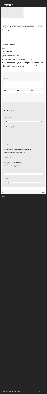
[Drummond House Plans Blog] (8, 5)
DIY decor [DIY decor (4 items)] (14, 61)
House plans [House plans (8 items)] (38, 62)
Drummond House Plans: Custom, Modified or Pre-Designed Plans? (14, 150)
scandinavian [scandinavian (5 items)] (42, 65)
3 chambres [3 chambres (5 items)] (3, 59)
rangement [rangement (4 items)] (29, 65)
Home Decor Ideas (33, 5)
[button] (4, 110)
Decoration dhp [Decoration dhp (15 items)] (6, 61)
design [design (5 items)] (12, 61)
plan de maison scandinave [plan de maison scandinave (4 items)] (25, 65)
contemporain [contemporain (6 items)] (22, 59)
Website (32, 90)
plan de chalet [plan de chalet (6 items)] (11, 65)
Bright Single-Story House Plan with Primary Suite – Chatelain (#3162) (14, 152)
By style (26, 5)
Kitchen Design (6, 44)
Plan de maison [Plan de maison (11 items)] (18, 65)
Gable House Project (19, 5)
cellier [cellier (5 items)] (16, 59)
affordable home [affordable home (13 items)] (10, 59)
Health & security (10, 55)
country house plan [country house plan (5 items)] (31, 59)
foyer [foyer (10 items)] (31, 61)
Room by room (14, 55)
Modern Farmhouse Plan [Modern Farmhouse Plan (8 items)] (24, 63)
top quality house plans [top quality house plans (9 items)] (12, 66)
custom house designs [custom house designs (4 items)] (36, 59)
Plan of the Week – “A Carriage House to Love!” (14, 162)
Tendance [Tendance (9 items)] (4, 66)
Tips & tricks (17, 55)
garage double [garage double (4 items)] (36, 61)
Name (5, 90)
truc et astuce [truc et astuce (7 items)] (22, 66)
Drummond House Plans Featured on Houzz (11, 127)
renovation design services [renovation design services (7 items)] (35, 65)
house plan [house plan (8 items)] (34, 62)
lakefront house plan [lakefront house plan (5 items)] (8, 63)
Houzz (3, 44)
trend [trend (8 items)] (18, 66)
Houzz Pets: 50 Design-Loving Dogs (9, 30)
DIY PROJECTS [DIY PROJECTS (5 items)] (18, 61)
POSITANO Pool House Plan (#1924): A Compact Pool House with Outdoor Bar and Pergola (17, 149)
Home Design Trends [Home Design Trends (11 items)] (20, 62)
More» (14, 44)
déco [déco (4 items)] (20, 61)
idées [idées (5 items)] (5, 63)
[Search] (23, 121)
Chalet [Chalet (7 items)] (19, 59)
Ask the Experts (9, 160)
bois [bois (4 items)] (15, 59)
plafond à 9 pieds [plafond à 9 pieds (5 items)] (7, 65)
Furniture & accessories (5, 55)
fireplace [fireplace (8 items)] (28, 61)
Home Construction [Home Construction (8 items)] (11, 62)
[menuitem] (41, 2)
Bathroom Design (11, 44)
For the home (41, 5)
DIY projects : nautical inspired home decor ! (15, 166)
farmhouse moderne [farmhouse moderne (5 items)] (24, 61)
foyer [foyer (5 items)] (33, 61)
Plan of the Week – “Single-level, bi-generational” (14, 163)
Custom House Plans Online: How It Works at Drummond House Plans (14, 153)
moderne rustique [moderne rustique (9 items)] (15, 63)
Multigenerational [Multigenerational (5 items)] (40, 63)
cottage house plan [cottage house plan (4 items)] (27, 59)
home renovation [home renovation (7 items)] (28, 62)
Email (18, 90)
